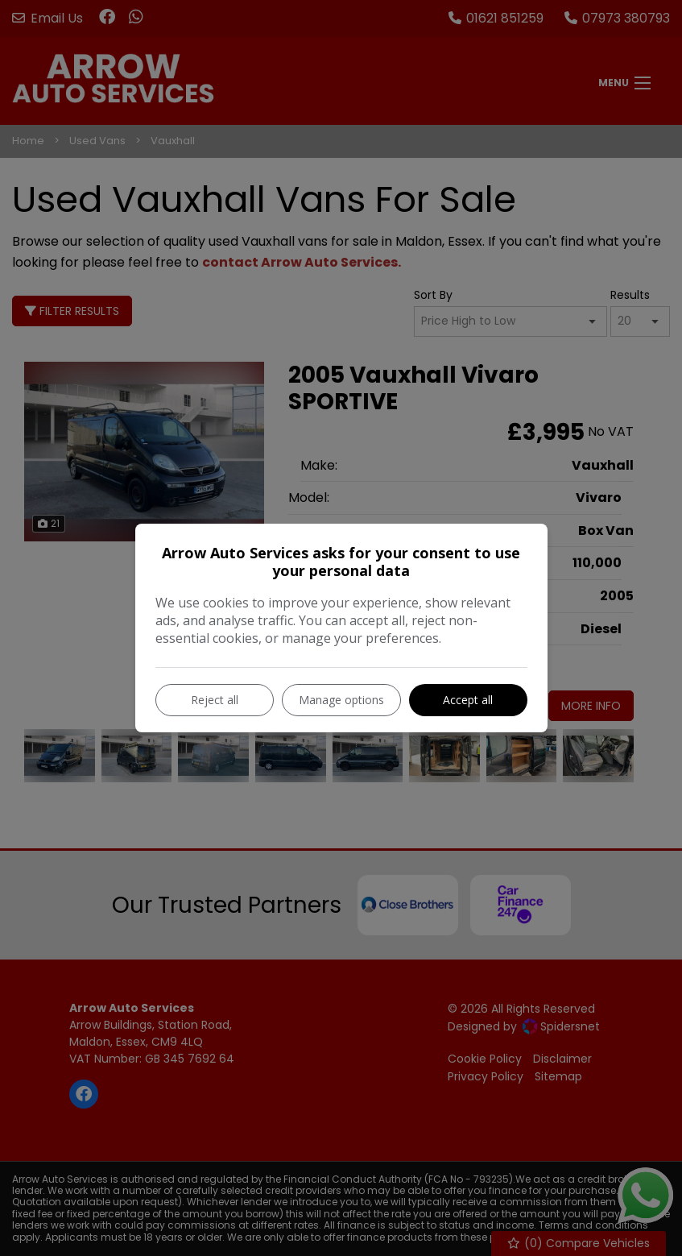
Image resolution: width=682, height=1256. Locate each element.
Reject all (214, 699)
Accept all (468, 699)
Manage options (341, 699)
